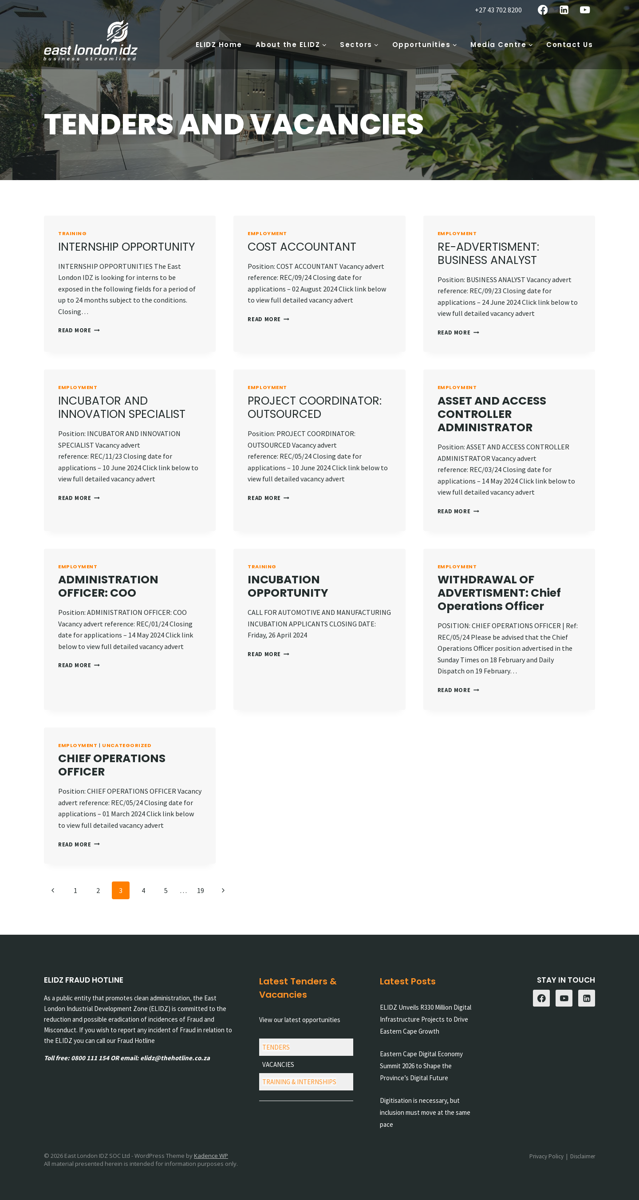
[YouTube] (585, 10)
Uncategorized (126, 745)
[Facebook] (543, 10)
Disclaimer (582, 1156)
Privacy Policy (546, 1156)
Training (72, 233)
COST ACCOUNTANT (302, 247)
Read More (79, 330)
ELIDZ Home (219, 44)
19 (200, 890)
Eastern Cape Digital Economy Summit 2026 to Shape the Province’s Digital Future (421, 1066)
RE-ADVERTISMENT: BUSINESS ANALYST (488, 253)
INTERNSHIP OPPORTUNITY (126, 247)
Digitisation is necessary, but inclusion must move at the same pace (425, 1112)
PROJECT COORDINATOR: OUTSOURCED (315, 407)
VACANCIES (278, 1064)
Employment (267, 233)
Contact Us (569, 44)
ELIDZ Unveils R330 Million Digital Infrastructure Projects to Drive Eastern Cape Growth (425, 1019)
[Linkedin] (564, 10)
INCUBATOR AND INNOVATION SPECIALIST (121, 407)
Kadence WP (211, 1156)
